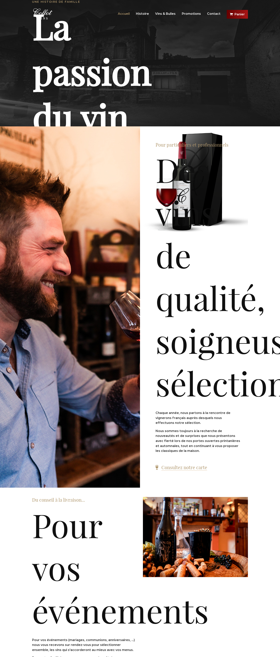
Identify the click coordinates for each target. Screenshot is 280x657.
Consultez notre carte (184, 467)
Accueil (124, 14)
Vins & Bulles (165, 14)
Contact (213, 14)
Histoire (142, 14)
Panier (237, 14)
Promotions (191, 14)
